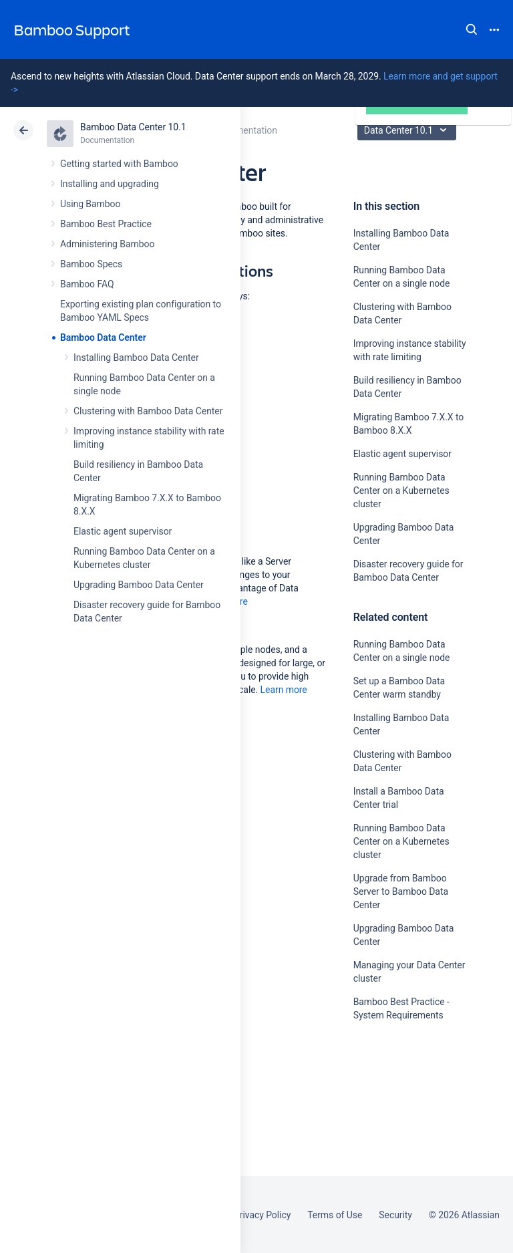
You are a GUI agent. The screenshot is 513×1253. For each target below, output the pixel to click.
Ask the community (400, 1146)
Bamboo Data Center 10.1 (133, 127)
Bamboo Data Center (103, 337)
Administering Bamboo (107, 244)
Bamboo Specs (91, 264)
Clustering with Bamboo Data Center (147, 411)
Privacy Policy (262, 1215)
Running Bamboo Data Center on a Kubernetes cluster (401, 490)
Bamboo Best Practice (106, 224)
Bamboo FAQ (87, 284)
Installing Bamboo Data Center (136, 357)
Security (395, 1215)
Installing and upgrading (109, 183)
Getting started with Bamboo (119, 163)
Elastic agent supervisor (122, 531)
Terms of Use (334, 1215)
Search (471, 29)
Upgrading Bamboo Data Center (138, 584)
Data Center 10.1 (408, 130)
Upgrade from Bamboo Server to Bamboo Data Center (400, 891)
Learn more (284, 689)
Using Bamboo (90, 203)
